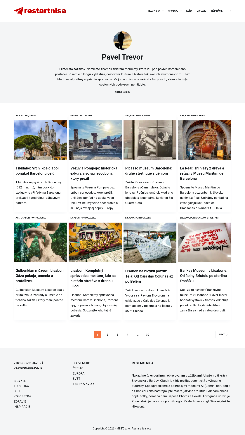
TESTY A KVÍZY (83, 384)
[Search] (230, 11)
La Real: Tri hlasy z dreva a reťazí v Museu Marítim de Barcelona (202, 173)
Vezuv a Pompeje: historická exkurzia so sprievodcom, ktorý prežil (93, 173)
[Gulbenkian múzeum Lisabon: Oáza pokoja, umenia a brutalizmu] (40, 242)
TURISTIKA (21, 386)
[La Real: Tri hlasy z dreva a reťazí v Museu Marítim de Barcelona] (204, 140)
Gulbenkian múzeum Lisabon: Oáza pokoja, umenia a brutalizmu (40, 275)
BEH (17, 391)
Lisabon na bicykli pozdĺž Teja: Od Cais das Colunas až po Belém (149, 276)
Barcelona (22, 115)
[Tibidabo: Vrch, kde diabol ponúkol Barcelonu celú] (40, 140)
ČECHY (78, 368)
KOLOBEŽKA (22, 396)
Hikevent (138, 406)
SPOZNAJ (175, 11)
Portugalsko (38, 217)
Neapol (74, 115)
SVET (76, 378)
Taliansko (86, 115)
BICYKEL (20, 381)
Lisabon (25, 217)
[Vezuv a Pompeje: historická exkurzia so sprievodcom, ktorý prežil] (95, 140)
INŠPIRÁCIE (217, 11)
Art (127, 115)
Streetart (213, 217)
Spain (32, 115)
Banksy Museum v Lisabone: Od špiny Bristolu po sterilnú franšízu (203, 275)
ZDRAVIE (201, 11)
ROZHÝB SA (156, 11)
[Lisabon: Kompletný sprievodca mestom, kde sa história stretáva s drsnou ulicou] (95, 242)
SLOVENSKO (81, 363)
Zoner (136, 401)
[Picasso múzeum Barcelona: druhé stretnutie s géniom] (150, 140)
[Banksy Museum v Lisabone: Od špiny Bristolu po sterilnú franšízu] (204, 242)
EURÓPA (79, 373)
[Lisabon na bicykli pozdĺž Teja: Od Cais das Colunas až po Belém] (150, 243)
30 (147, 334)
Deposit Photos (178, 396)
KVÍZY (189, 11)
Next (223, 334)
